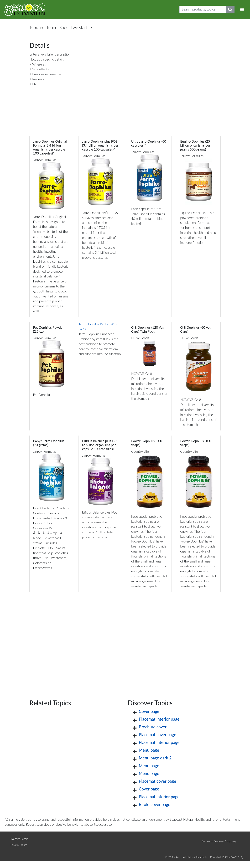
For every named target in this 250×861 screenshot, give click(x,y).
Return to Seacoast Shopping (219, 841)
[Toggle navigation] (242, 9)
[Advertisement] (125, 640)
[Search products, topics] (202, 9)
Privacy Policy (19, 844)
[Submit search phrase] (230, 9)
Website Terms (19, 838)
